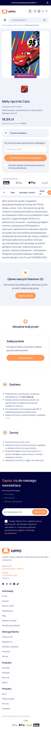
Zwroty (5, 656)
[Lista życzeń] (35, 11)
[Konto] (30, 11)
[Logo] (9, 11)
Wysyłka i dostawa (10, 646)
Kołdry (5, 682)
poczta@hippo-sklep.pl (13, 568)
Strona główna (7, 25)
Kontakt (5, 601)
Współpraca (7, 610)
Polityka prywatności (11, 625)
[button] (24, 89)
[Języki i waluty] (46, 11)
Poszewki (6, 708)
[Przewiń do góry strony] (4, 192)
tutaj (7, 418)
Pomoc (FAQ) (8, 606)
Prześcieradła (8, 698)
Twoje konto (7, 637)
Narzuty (5, 703)
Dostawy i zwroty (27, 192)
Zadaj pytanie (25, 357)
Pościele (5, 667)
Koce (4, 694)
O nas (4, 596)
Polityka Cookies (9, 620)
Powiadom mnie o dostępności (26, 157)
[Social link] (3, 584)
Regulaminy (7, 641)
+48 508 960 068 (9, 575)
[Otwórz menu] (5, 20)
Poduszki (6, 672)
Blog (4, 615)
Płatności (6, 651)
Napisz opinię (26, 295)
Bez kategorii (19, 25)
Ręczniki (5, 677)
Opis (13, 192)
